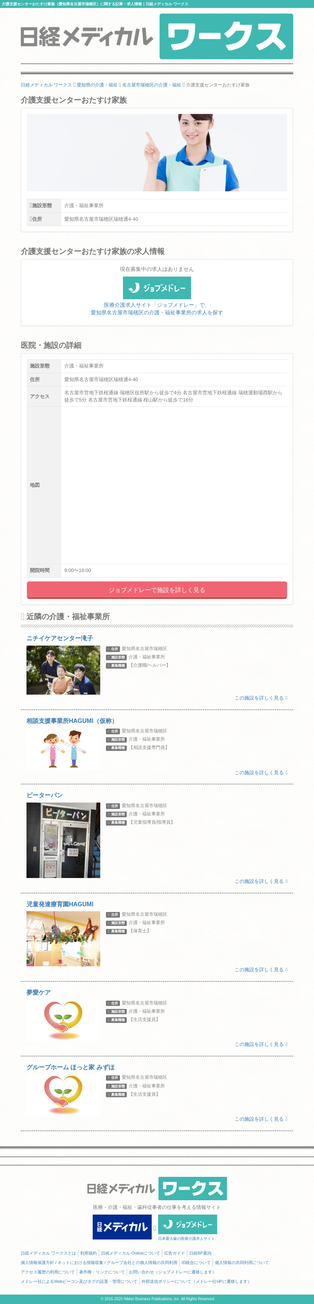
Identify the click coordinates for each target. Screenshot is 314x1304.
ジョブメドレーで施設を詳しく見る (157, 590)
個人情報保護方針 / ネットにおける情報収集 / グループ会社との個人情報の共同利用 (99, 1262)
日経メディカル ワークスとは (48, 1253)
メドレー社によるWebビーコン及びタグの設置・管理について (79, 1281)
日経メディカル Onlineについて (130, 1253)
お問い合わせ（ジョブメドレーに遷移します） (172, 1272)
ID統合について (196, 1262)
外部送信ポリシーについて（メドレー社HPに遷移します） (196, 1281)
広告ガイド (174, 1253)
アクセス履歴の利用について (48, 1272)
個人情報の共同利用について (242, 1262)
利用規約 (88, 1253)
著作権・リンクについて (102, 1272)
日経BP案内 (200, 1253)
